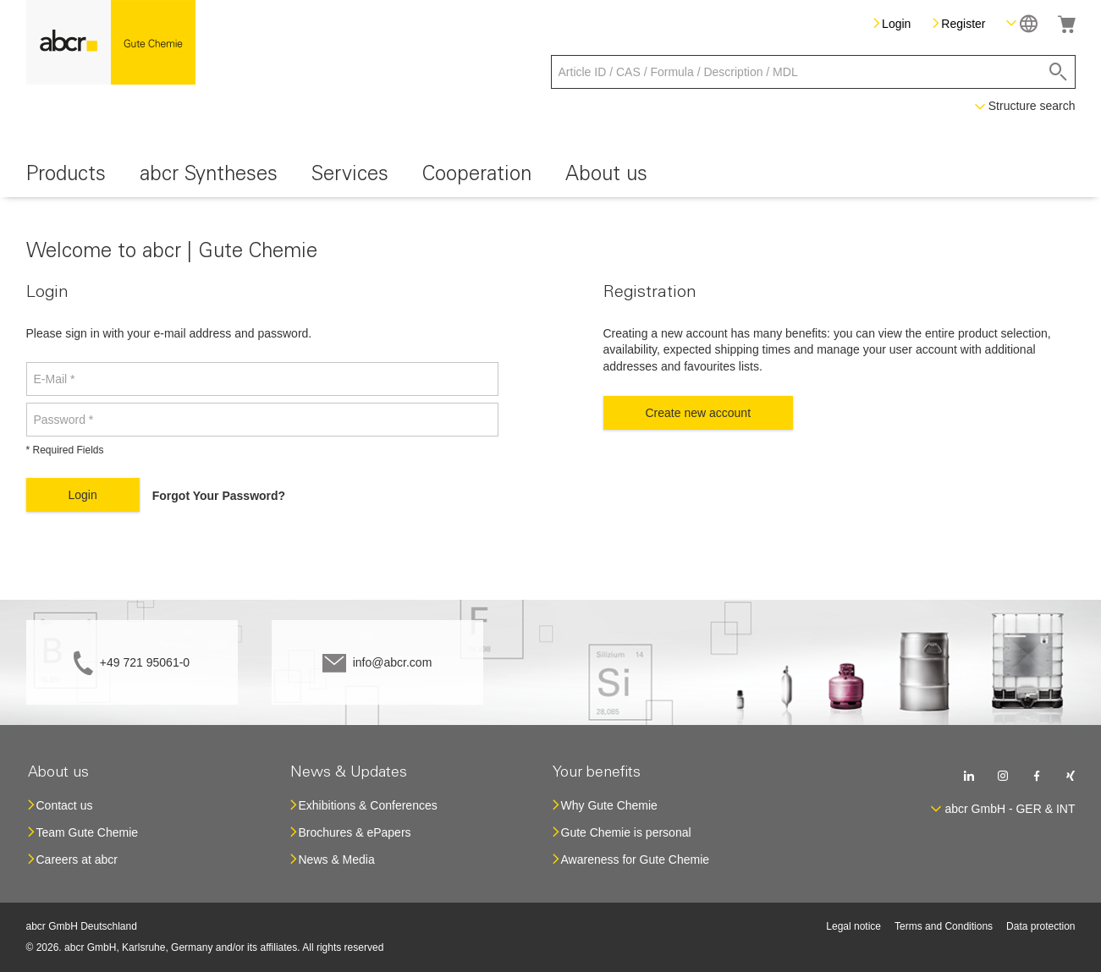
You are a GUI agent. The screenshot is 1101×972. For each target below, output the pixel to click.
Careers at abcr (77, 859)
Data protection (1040, 926)
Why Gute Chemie (609, 805)
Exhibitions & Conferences (368, 805)
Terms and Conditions (944, 926)
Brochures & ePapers (355, 832)
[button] (1022, 23)
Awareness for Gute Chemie (635, 859)
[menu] (551, 177)
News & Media (337, 859)
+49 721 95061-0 (145, 662)
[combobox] (813, 72)
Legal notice (853, 926)
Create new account (698, 413)
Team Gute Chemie (87, 832)
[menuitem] (66, 177)
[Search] (1058, 72)
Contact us (64, 805)
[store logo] (110, 42)
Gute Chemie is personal (626, 832)
